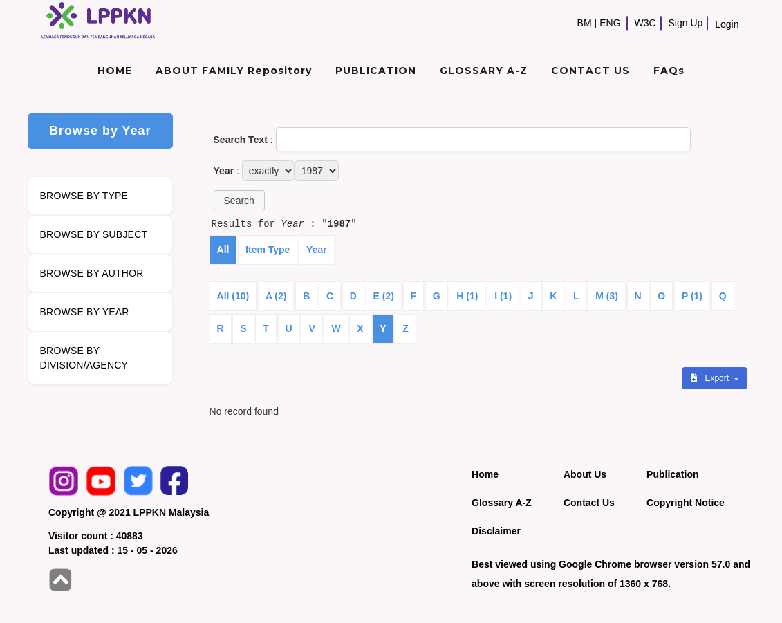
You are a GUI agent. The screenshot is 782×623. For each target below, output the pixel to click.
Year (316, 249)
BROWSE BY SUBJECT (94, 234)
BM (584, 22)
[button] (239, 200)
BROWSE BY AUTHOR (92, 273)
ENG (609, 22)
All (223, 249)
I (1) (503, 295)
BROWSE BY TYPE (84, 195)
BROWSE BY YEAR (84, 311)
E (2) (383, 295)
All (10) (233, 295)
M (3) (606, 295)
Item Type (267, 249)
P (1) (692, 295)
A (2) (276, 295)
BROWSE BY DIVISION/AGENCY (84, 358)
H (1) (467, 295)
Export (711, 378)
